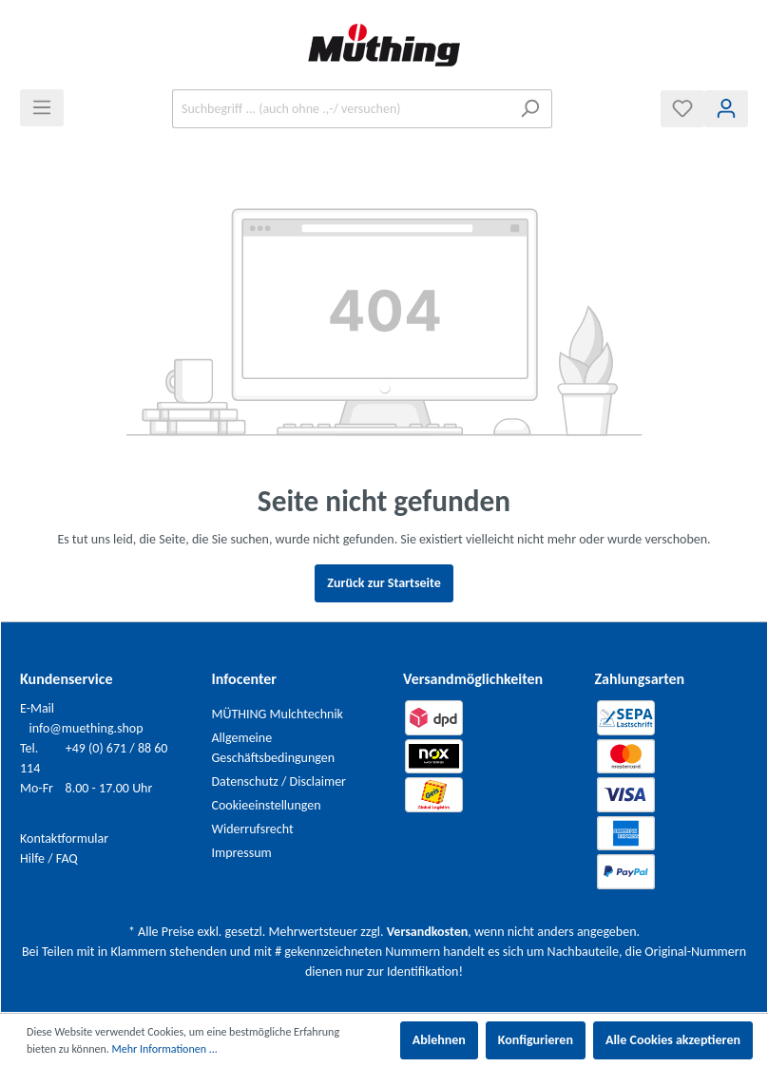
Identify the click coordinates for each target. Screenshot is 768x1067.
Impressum (242, 853)
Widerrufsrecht (253, 829)
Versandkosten (427, 932)
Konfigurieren (535, 1040)
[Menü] (42, 107)
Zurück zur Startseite (383, 583)
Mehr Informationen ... (165, 1049)
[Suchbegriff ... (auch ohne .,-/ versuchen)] (340, 108)
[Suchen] (530, 108)
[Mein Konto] (726, 108)
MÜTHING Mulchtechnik (277, 714)
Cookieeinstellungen (266, 805)
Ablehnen (439, 1040)
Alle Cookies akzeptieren (672, 1040)
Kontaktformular (64, 838)
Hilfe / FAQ (49, 858)
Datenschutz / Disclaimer (279, 781)
